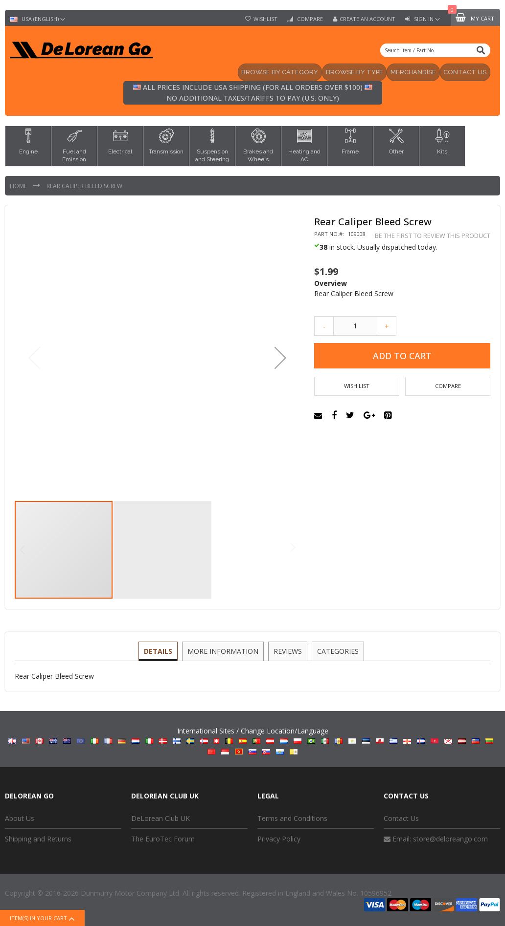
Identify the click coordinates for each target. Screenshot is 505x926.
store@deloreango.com (450, 838)
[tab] (159, 650)
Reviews (287, 649)
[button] (280, 357)
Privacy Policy (278, 838)
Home (19, 185)
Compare (309, 19)
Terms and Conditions (292, 817)
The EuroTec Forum (163, 838)
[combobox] (435, 50)
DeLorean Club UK (160, 817)
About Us (19, 817)
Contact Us (401, 817)
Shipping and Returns (38, 838)
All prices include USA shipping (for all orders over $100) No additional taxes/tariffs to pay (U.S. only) (252, 92)
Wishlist (265, 19)
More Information (223, 649)
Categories (336, 649)
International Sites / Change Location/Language (252, 740)
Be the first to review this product (432, 235)
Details (159, 649)
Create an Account (367, 19)
